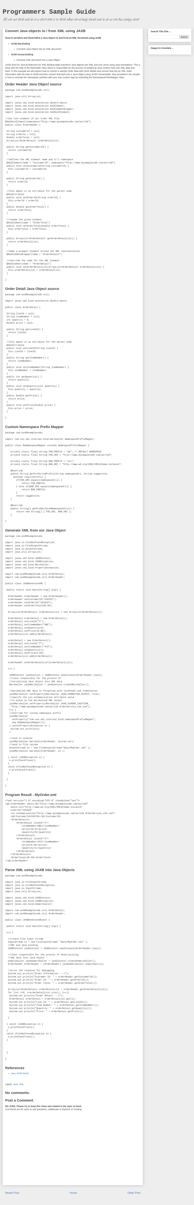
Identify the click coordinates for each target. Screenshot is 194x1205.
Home (73, 1192)
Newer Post (12, 1192)
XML (21, 1084)
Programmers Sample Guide (49, 12)
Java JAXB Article (20, 1073)
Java (15, 1084)
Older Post (134, 1192)
